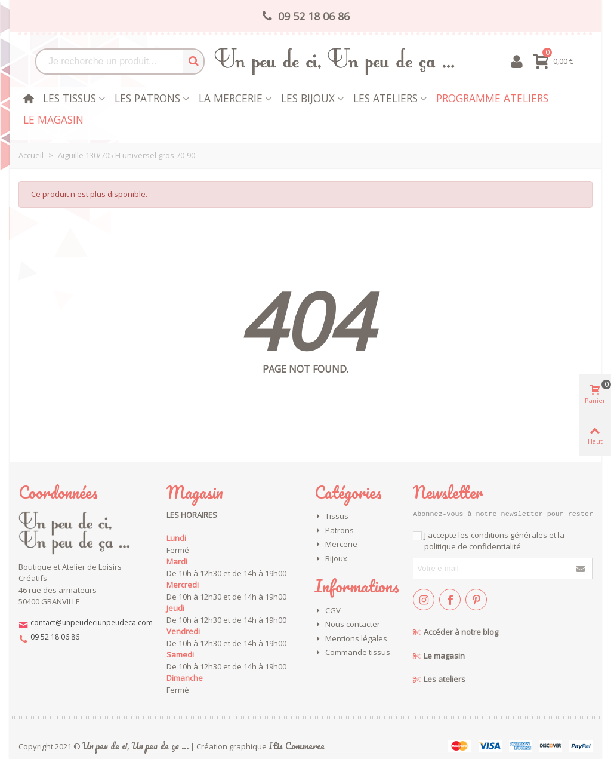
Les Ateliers (385, 98)
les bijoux (308, 98)
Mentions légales (350, 639)
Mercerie (335, 545)
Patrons (334, 531)
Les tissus (69, 98)
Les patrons (147, 98)
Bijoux (330, 559)
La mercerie (231, 98)
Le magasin (53, 119)
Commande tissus (352, 653)
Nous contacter (347, 625)
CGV (327, 611)
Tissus (331, 517)
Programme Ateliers (492, 98)
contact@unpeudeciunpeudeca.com (91, 622)
